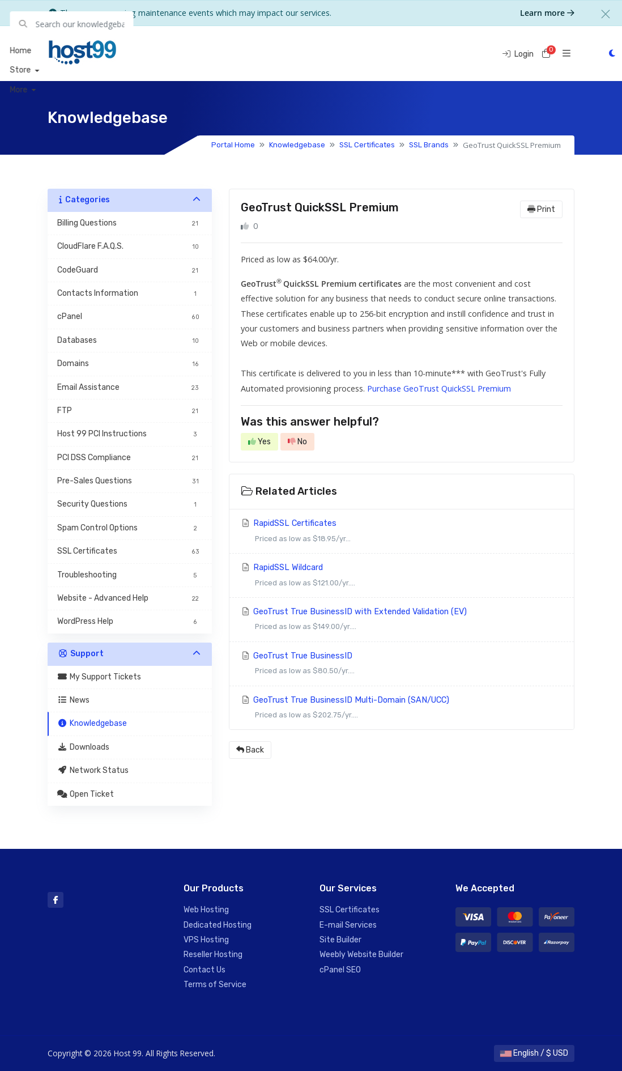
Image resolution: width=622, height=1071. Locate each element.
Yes (259, 442)
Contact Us (204, 970)
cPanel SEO (340, 970)
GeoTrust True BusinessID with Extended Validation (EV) (402, 621)
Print (541, 209)
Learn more (547, 12)
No (297, 442)
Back (250, 750)
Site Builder (340, 940)
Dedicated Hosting (218, 925)
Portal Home (233, 145)
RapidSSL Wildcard (402, 576)
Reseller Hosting (213, 954)
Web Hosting (206, 910)
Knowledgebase (297, 145)
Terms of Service (215, 984)
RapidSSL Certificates (402, 532)
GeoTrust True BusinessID (402, 665)
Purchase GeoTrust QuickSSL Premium (439, 388)
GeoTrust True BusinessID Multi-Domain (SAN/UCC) (402, 709)
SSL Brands (429, 145)
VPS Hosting (206, 940)
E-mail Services (348, 925)
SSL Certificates (367, 145)
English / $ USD (534, 1053)
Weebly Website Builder (361, 954)
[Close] (605, 14)
